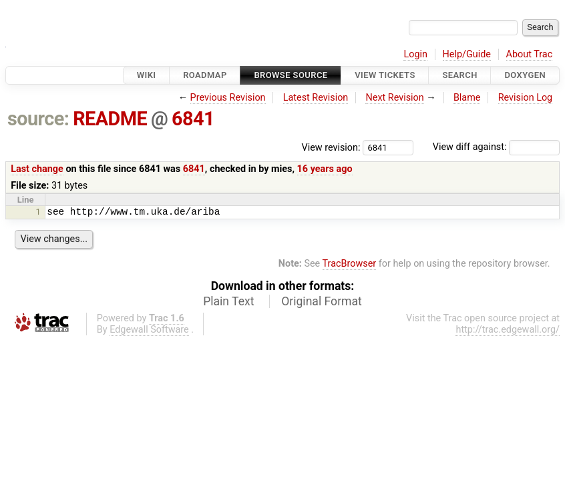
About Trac (529, 54)
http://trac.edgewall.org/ (507, 329)
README (110, 118)
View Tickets (385, 75)
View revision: (331, 147)
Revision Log (525, 97)
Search (459, 75)
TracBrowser (350, 263)
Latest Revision (316, 97)
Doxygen (525, 75)
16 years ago (325, 169)
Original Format (321, 301)
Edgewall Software (149, 329)
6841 (193, 118)
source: (38, 118)
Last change (37, 169)
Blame (467, 97)
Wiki (146, 75)
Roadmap (205, 75)
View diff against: (496, 147)
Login (415, 54)
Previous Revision (228, 97)
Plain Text (228, 301)
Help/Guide (467, 54)
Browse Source (290, 75)
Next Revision (394, 97)
